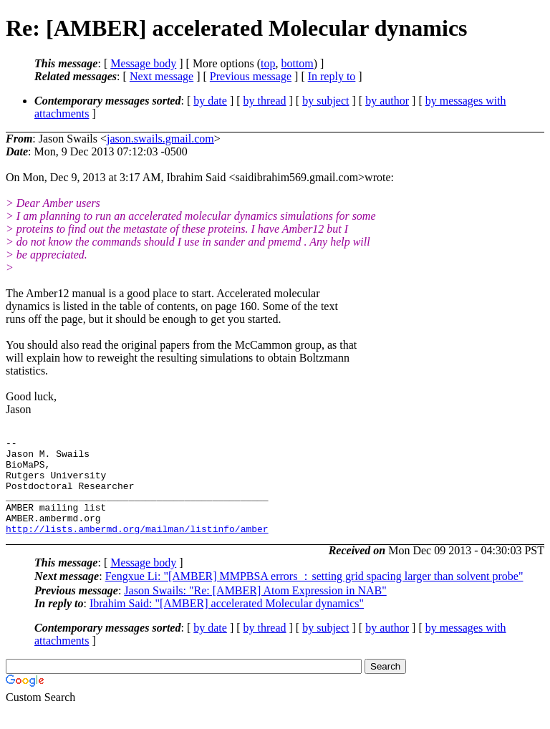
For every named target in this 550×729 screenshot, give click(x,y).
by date (210, 101)
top (268, 63)
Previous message (250, 76)
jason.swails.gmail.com (160, 138)
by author (387, 101)
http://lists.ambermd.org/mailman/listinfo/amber (137, 547)
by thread (264, 101)
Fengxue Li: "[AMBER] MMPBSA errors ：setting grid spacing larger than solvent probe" (314, 595)
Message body (143, 63)
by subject (325, 101)
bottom (297, 63)
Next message (161, 76)
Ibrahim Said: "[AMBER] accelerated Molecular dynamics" (227, 623)
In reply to (332, 76)
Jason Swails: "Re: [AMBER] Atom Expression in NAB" (255, 610)
